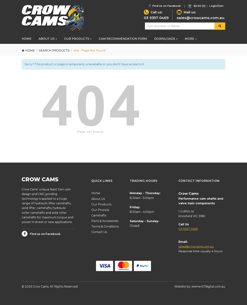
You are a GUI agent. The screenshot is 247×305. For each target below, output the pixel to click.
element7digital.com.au (208, 286)
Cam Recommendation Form (123, 38)
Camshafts (98, 215)
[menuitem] (195, 6)
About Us (48, 38)
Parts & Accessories (104, 221)
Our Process (100, 210)
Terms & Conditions (105, 226)
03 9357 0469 (156, 18)
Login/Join (216, 5)
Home (26, 38)
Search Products (54, 50)
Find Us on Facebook (165, 5)
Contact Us (99, 232)
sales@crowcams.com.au (200, 18)
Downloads (166, 38)
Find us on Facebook (41, 234)
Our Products (78, 38)
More (191, 38)
